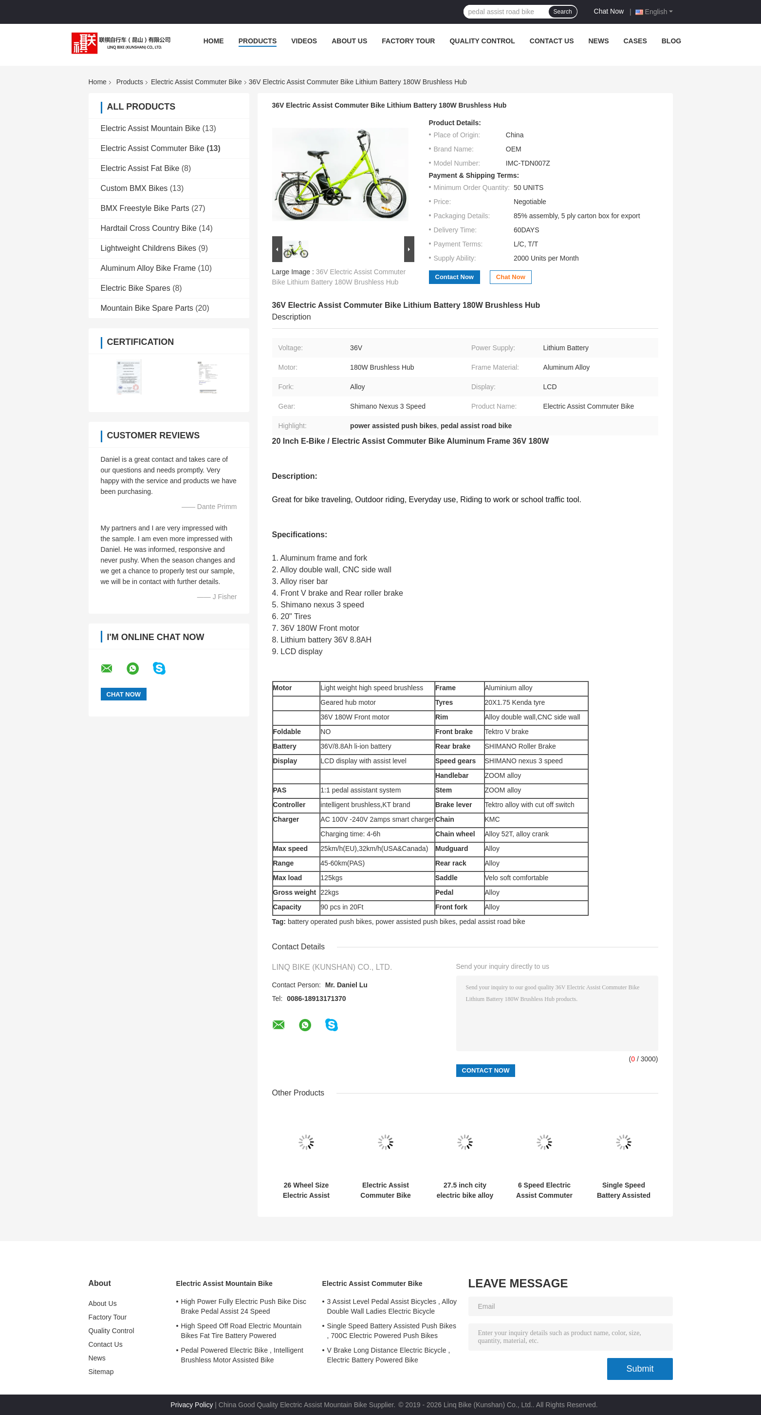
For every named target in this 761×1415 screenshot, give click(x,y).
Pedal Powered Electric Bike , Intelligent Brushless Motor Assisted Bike (242, 1355)
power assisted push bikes (415, 921)
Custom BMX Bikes (134, 188)
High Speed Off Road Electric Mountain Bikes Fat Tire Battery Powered (241, 1331)
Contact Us (552, 41)
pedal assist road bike (492, 921)
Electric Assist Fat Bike (140, 168)
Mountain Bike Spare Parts (147, 308)
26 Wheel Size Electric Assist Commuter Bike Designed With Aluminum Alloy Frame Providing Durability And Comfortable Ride (306, 1190)
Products (258, 41)
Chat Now (609, 11)
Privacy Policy (191, 1405)
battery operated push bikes (330, 921)
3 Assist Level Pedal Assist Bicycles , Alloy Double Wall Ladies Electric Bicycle (392, 1306)
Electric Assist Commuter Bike (196, 82)
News (599, 41)
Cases (635, 41)
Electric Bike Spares (135, 288)
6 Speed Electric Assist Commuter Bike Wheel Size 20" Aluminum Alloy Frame (544, 1190)
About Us (349, 41)
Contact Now (454, 277)
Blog (671, 41)
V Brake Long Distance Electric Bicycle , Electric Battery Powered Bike (388, 1355)
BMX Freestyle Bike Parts (145, 208)
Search (563, 11)
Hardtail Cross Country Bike (149, 228)
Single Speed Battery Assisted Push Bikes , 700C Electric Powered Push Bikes (623, 1190)
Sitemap (101, 1372)
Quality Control (482, 41)
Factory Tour (408, 41)
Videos (304, 41)
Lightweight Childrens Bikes (149, 248)
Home (214, 41)
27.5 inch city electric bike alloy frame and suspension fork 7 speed (465, 1190)
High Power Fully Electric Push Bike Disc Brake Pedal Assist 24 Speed (244, 1306)
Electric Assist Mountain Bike (151, 128)
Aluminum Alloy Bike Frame (148, 268)
